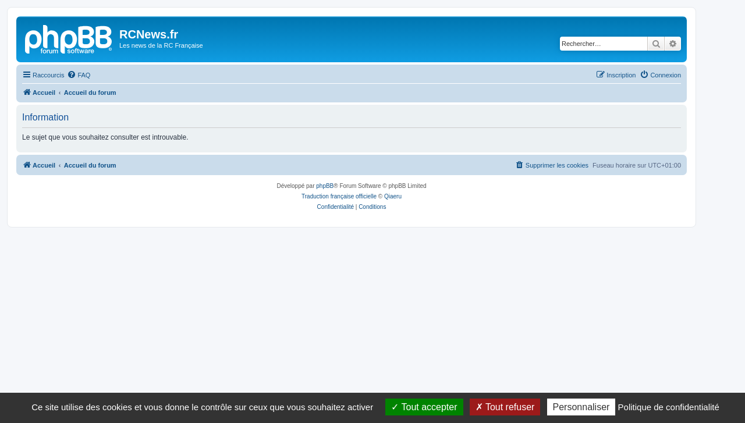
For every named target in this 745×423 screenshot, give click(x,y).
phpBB (325, 186)
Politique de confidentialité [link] (668, 407)
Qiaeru (393, 196)
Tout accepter (424, 407)
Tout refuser (505, 407)
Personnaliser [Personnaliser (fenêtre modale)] (581, 407)
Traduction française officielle (339, 196)
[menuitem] (78, 75)
